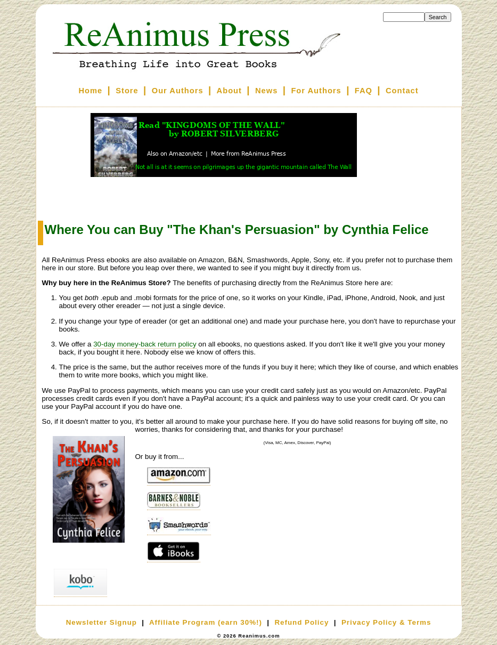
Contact (402, 90)
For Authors (316, 90)
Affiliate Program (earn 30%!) (205, 622)
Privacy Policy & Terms (386, 622)
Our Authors (177, 90)
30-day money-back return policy (144, 344)
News (266, 90)
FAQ (363, 90)
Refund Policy (301, 622)
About (229, 90)
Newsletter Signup (101, 622)
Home (90, 90)
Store (127, 90)
